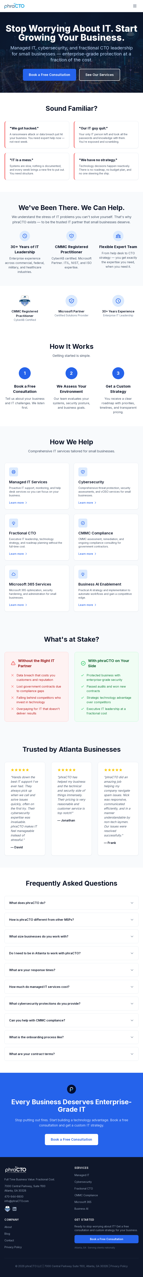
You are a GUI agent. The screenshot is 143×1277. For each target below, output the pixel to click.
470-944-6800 (13, 1196)
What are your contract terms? (71, 1054)
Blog (7, 1233)
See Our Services (99, 75)
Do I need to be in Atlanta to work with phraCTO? (71, 953)
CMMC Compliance (86, 1195)
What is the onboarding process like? (71, 1037)
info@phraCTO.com (16, 1201)
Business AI (81, 1208)
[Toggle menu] (135, 6)
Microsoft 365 (82, 1202)
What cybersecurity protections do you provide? (71, 1003)
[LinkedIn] (14, 1209)
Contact (9, 1240)
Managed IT (81, 1175)
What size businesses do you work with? (71, 936)
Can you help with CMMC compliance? (71, 1020)
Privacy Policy (13, 1247)
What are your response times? (71, 970)
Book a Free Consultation (49, 75)
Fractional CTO (83, 1188)
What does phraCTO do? (71, 903)
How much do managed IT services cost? (71, 987)
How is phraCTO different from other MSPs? (71, 919)
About (8, 1227)
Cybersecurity (83, 1181)
